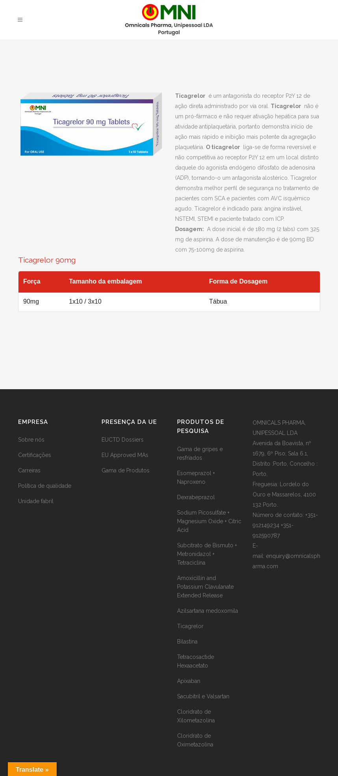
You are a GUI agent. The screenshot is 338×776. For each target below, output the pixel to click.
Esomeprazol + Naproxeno (196, 477)
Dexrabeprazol (196, 497)
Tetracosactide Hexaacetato (195, 661)
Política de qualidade (44, 486)
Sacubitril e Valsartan (203, 696)
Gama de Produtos (126, 470)
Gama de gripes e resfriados (200, 453)
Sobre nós (31, 439)
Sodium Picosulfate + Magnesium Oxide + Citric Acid (209, 521)
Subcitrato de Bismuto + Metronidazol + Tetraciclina (207, 554)
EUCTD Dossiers (123, 439)
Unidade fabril (36, 501)
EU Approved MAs (125, 455)
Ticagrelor (190, 626)
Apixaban (188, 681)
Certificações (34, 455)
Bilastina (187, 641)
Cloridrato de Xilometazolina (196, 716)
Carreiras (29, 470)
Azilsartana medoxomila (207, 611)
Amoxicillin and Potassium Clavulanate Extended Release (205, 587)
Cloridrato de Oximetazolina (195, 740)
